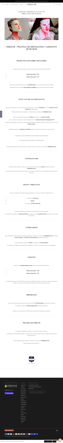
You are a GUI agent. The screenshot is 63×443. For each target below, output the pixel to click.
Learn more (22, 441)
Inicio (3, 4)
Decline (48, 441)
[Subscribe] (43, 392)
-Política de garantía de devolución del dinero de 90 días (23, 395)
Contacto (21, 4)
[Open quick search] (54, 4)
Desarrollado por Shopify (25, 436)
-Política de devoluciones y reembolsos (23, 402)
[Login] (57, 4)
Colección (7, 4)
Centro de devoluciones (14, 4)
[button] (60, 440)
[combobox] (59, 442)
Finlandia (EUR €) (9, 430)
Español (58, 441)
